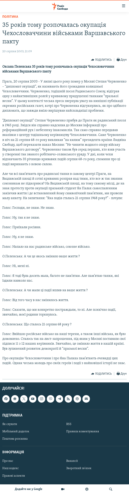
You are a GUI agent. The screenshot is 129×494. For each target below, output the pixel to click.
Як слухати (9, 424)
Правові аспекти (13, 475)
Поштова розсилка (15, 439)
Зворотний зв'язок (78, 468)
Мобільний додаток (15, 431)
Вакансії (72, 461)
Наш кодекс (10, 468)
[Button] (101, 60)
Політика (10, 17)
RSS (68, 424)
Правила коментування (82, 431)
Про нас (7, 461)
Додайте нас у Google (28, 489)
